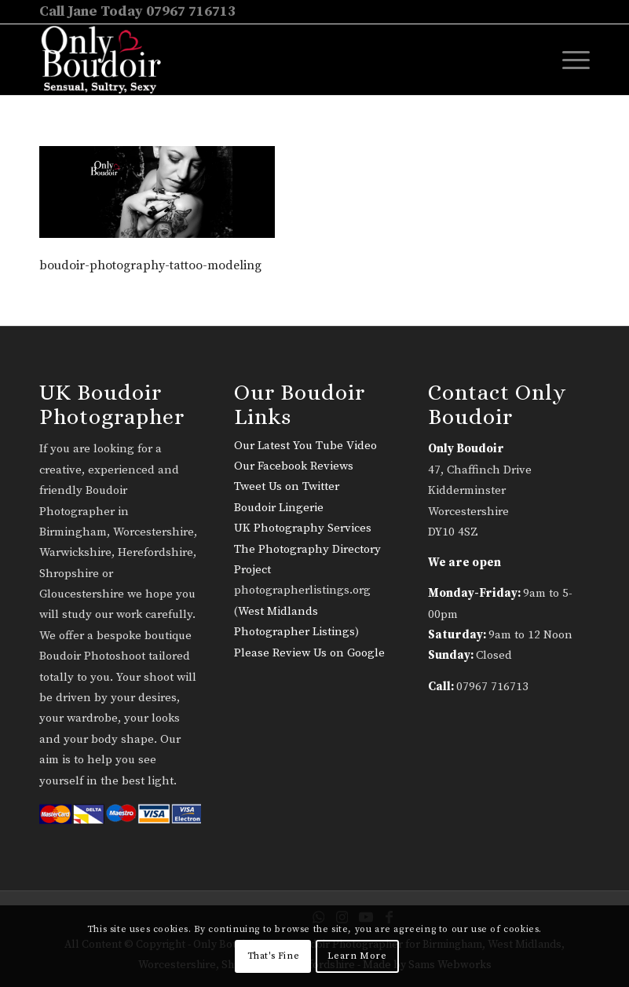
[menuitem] (568, 59)
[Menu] (568, 59)
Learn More (356, 956)
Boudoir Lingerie (279, 507)
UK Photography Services (302, 528)
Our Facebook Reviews (293, 466)
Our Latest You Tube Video (305, 445)
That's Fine (273, 956)
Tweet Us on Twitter (286, 486)
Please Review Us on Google (309, 652)
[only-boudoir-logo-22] (108, 59)
